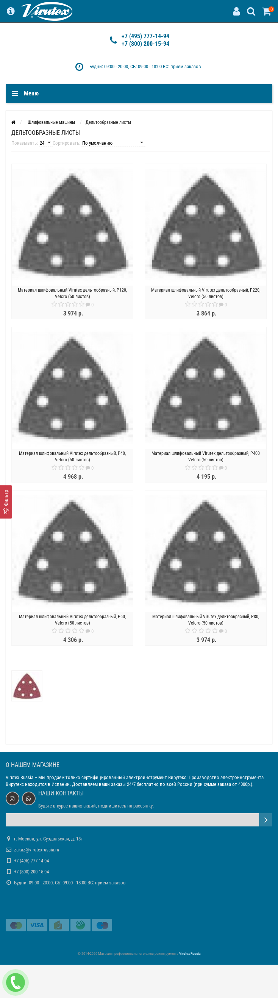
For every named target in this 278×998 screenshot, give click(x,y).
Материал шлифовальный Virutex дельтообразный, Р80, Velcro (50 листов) (205, 620)
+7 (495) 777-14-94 (145, 36)
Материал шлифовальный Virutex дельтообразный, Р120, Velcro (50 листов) (72, 293)
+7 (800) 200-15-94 (145, 43)
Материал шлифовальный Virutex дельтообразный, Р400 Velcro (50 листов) (205, 456)
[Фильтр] (6, 502)
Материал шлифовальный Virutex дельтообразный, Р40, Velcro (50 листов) (72, 456)
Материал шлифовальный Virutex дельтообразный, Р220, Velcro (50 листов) (205, 293)
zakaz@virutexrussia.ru (36, 850)
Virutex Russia (19, 777)
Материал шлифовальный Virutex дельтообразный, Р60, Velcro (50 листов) (72, 620)
